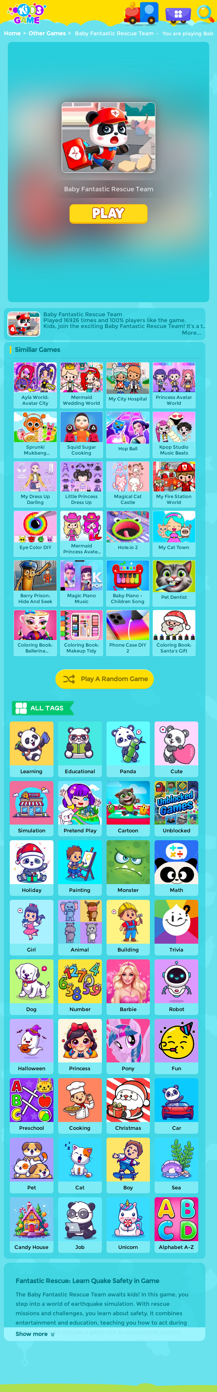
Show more (36, 1334)
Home (12, 33)
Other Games (47, 33)
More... (191, 333)
